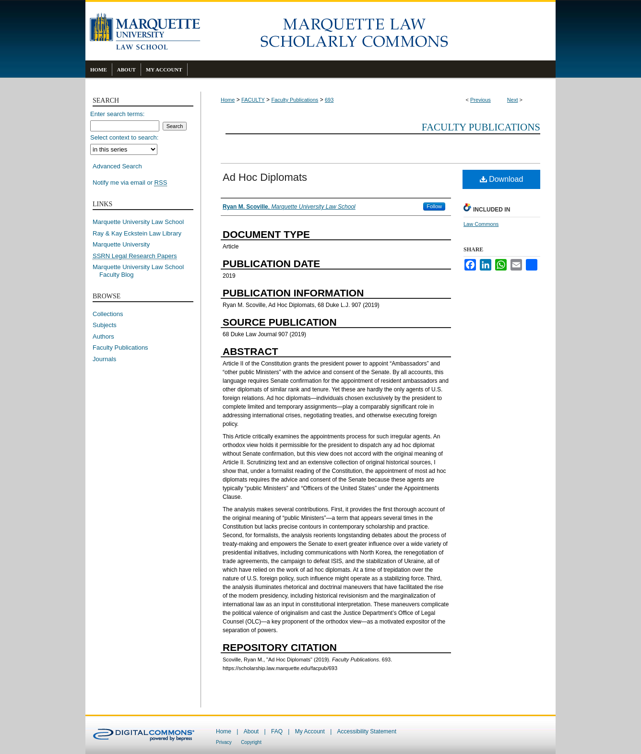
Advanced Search (117, 166)
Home (228, 100)
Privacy (224, 742)
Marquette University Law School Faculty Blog (141, 270)
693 (329, 100)
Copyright (251, 742)
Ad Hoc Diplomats (265, 177)
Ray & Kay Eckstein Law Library (137, 233)
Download (501, 179)
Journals (104, 359)
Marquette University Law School (138, 221)
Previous (480, 100)
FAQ (277, 731)
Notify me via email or (130, 183)
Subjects (105, 325)
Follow (434, 206)
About (251, 731)
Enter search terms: (117, 114)
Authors (103, 336)
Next (512, 100)
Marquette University (121, 244)
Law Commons (481, 224)
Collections (108, 314)
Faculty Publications (294, 100)
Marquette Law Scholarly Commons (378, 31)
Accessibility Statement (366, 731)
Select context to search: (124, 137)
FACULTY (253, 100)
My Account (310, 731)
